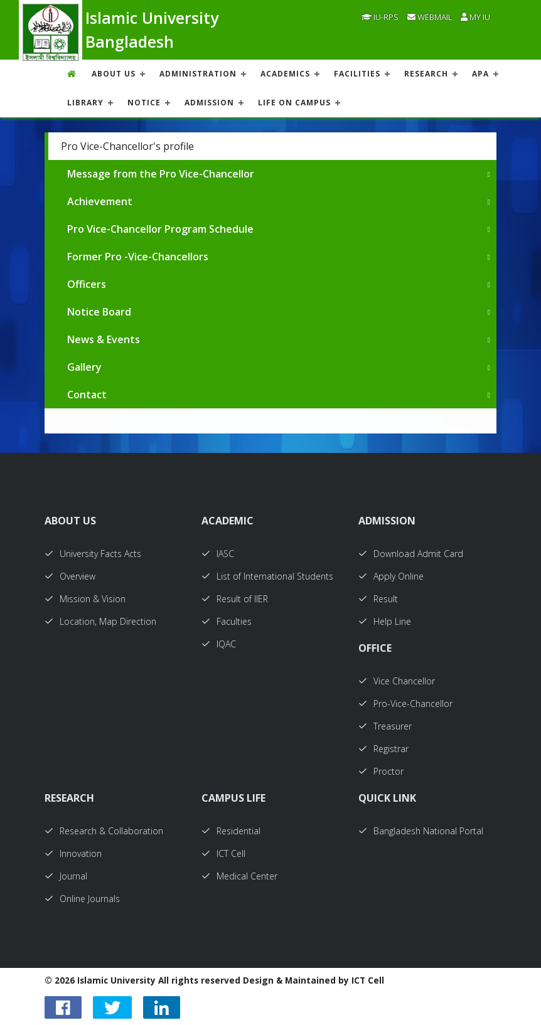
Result (378, 599)
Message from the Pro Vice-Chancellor (160, 174)
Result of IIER (234, 599)
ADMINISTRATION (198, 73)
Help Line (384, 621)
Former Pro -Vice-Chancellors (137, 256)
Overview (70, 576)
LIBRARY (85, 102)
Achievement (99, 201)
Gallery (84, 367)
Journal (66, 876)
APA (480, 73)
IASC (217, 554)
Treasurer (385, 726)
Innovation (73, 853)
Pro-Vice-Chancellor (405, 703)
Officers (86, 284)
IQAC (218, 644)
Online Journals (82, 899)
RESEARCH (426, 73)
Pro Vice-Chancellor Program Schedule (160, 229)
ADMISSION (209, 102)
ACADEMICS (285, 73)
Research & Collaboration (104, 831)
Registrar (383, 749)
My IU (475, 17)
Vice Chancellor (396, 681)
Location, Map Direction (100, 621)
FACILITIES (357, 73)
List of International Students (267, 576)
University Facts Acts (93, 554)
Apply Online (391, 576)
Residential (230, 831)
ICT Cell (223, 853)
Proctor (381, 771)
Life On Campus (294, 102)
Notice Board (99, 312)
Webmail (429, 17)
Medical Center (239, 876)
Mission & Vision (85, 599)
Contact (87, 394)
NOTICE (144, 102)
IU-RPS (380, 17)
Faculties (226, 621)
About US (114, 73)
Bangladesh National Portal (420, 831)
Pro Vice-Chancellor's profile (127, 146)
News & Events (103, 339)
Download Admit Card (410, 554)
